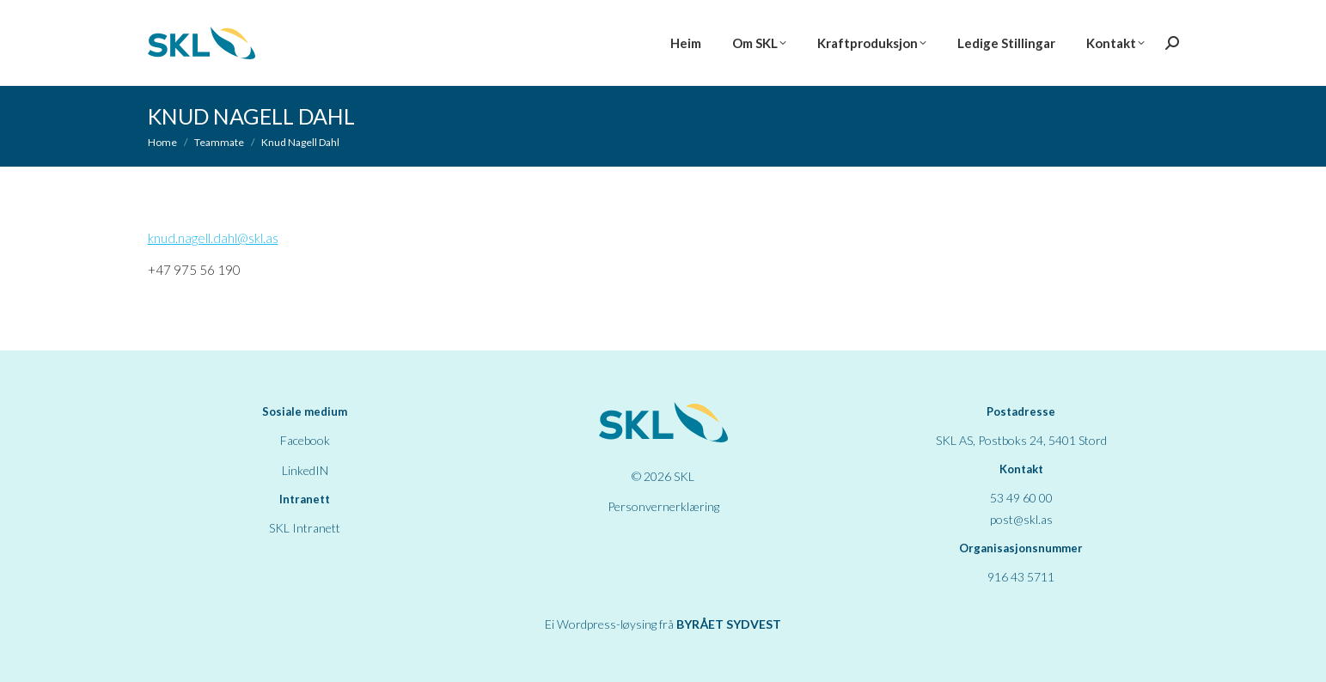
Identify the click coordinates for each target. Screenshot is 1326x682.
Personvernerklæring (663, 506)
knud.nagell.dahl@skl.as (213, 238)
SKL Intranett (304, 528)
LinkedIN (305, 470)
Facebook (305, 440)
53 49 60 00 (1021, 497)
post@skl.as (1021, 519)
